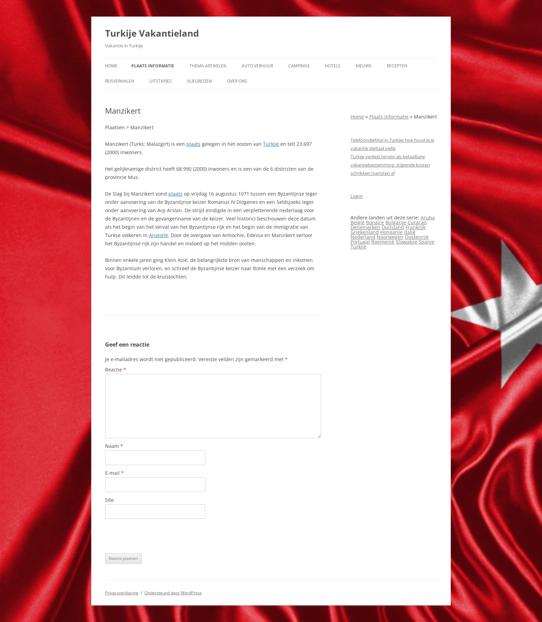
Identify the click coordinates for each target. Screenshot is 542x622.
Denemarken (365, 227)
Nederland (363, 237)
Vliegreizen (199, 81)
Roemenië (382, 241)
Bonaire (375, 222)
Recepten (397, 66)
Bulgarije (395, 222)
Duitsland (393, 227)
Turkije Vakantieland (152, 33)
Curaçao (417, 222)
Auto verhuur (257, 66)
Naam (114, 446)
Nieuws (364, 66)
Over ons (237, 81)
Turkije (271, 144)
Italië (409, 232)
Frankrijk (415, 227)
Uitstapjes (160, 81)
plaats (193, 144)
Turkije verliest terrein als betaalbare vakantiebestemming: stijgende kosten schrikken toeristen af (390, 164)
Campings (299, 66)
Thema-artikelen (207, 66)
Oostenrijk (417, 237)
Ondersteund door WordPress (173, 593)
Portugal (360, 241)
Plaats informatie (152, 66)
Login (357, 196)
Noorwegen (390, 237)
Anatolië (158, 235)
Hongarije (391, 232)
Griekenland (365, 232)
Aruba (428, 217)
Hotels (332, 66)
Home (111, 66)
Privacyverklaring (121, 593)
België (358, 222)
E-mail (114, 473)
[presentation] (157, 535)
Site (109, 500)
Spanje (426, 241)
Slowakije (406, 241)
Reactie (115, 369)
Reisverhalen (119, 81)
